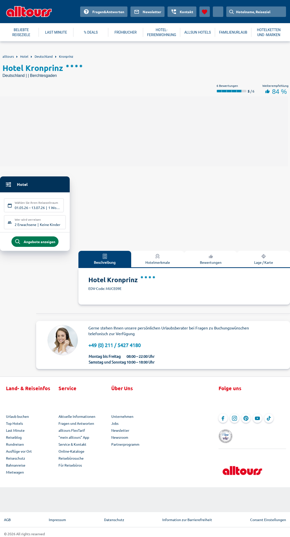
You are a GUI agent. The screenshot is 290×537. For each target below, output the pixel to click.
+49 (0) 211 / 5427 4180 (114, 347)
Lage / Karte (263, 261)
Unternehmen (122, 418)
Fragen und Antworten (76, 425)
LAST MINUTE (56, 32)
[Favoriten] (204, 11)
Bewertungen (211, 261)
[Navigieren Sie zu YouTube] (257, 420)
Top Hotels (14, 425)
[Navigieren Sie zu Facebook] (223, 420)
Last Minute (15, 432)
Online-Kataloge (71, 453)
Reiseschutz (15, 460)
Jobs (114, 425)
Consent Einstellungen (268, 516)
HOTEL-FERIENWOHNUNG (161, 32)
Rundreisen (15, 446)
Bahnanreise (15, 467)
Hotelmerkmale (157, 261)
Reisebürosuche (71, 460)
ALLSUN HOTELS (197, 32)
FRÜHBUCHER (126, 32)
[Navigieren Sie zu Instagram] (234, 420)
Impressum (57, 516)
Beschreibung (105, 261)
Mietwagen (15, 474)
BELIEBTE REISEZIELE (21, 32)
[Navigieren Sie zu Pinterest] (245, 420)
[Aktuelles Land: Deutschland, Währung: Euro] (218, 11)
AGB (7, 516)
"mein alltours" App (73, 439)
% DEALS (91, 32)
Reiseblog (14, 439)
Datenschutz (114, 516)
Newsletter (120, 432)
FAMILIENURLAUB (233, 32)
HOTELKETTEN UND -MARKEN (269, 32)
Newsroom (119, 439)
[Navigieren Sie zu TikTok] (268, 420)
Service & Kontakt (72, 446)
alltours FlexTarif (71, 432)
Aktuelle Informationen (76, 418)
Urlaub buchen (17, 418)
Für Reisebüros (70, 467)
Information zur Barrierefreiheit (187, 516)
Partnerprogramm (125, 446)
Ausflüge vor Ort (19, 453)
